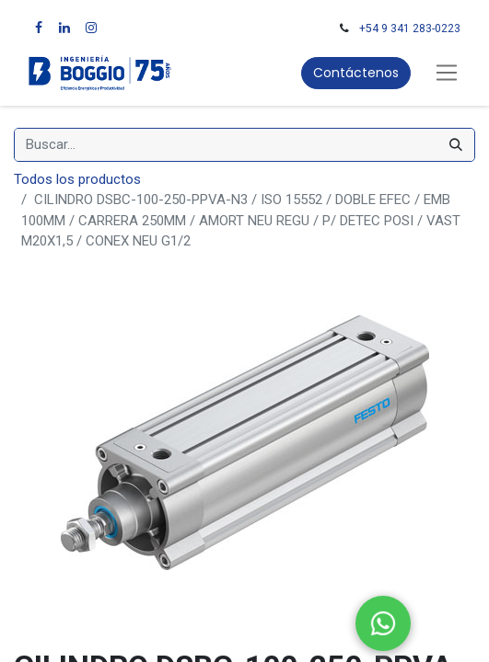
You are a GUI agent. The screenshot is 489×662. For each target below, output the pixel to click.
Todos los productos (77, 179)
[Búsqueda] (455, 145)
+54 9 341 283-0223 (409, 28)
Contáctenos (356, 72)
